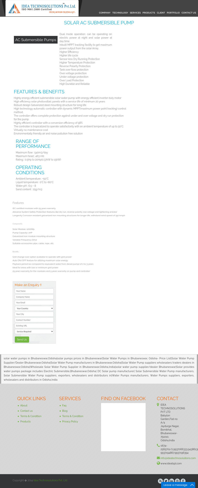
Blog (65, 410)
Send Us (22, 339)
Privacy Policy (70, 421)
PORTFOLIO (173, 12)
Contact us (26, 410)
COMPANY (105, 12)
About (23, 405)
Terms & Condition (30, 416)
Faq (64, 405)
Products (25, 421)
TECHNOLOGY (120, 12)
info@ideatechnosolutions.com (178, 458)
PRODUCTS (149, 12)
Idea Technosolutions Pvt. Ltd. (51, 480)
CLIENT (161, 12)
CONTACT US (188, 12)
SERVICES (135, 12)
